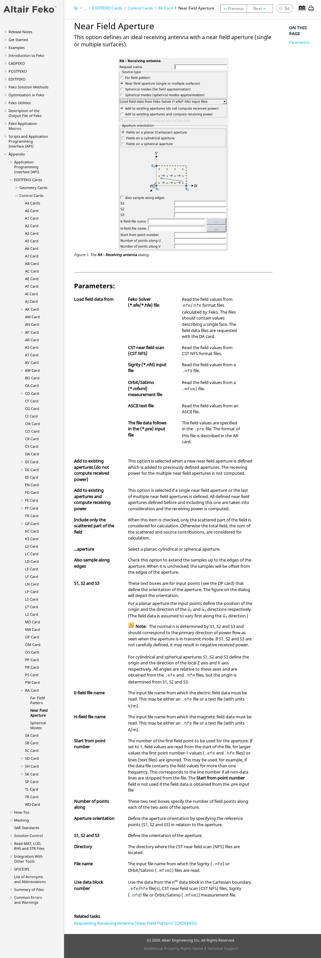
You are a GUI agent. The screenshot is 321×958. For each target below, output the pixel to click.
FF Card (31, 508)
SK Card (31, 774)
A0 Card (31, 210)
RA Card (32, 690)
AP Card (32, 332)
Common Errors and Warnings (28, 900)
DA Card (32, 453)
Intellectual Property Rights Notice (173, 948)
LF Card (31, 576)
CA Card (32, 385)
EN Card (32, 484)
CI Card (31, 416)
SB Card (31, 742)
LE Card (31, 568)
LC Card (31, 553)
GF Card (32, 523)
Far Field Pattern (37, 700)
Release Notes (20, 31)
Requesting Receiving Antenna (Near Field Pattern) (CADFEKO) (135, 923)
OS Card (32, 652)
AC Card (32, 271)
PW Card (32, 682)
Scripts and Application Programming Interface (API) (28, 141)
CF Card (31, 400)
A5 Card (31, 240)
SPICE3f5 (21, 869)
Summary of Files (29, 889)
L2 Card (31, 546)
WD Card (32, 804)
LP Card (31, 591)
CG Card (32, 408)
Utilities (20, 102)
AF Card (31, 286)
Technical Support (222, 948)
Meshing (21, 820)
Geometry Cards (33, 187)
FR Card (31, 515)
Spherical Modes (38, 725)
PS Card (31, 674)
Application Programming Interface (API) (26, 166)
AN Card (32, 324)
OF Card (32, 637)
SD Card (32, 758)
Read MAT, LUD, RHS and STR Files (29, 846)
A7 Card (31, 255)
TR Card (31, 796)
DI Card (31, 461)
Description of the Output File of (25, 113)
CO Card (32, 431)
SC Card (31, 750)
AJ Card (31, 301)
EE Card (31, 477)
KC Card (32, 531)
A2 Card (31, 225)
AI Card (31, 293)
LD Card (32, 561)
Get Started (18, 39)
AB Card (32, 263)
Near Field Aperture (39, 713)
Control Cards (31, 195)
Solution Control (28, 835)
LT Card (31, 606)
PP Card (32, 659)
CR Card (32, 438)
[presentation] (189, 609)
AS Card (31, 347)
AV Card (32, 362)
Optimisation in (26, 94)
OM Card (32, 644)
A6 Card (31, 248)
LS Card (31, 599)
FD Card (32, 492)
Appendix (17, 154)
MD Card (32, 621)
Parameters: (299, 42)
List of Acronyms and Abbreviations (30, 879)
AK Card (32, 309)
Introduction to (26, 55)
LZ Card (31, 614)
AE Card (31, 278)
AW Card (32, 370)
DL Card (32, 469)
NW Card (32, 629)
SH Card (32, 766)
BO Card (32, 377)
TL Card (31, 789)
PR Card (32, 667)
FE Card (31, 500)
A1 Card (31, 218)
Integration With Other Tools (28, 859)
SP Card (31, 781)
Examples (17, 47)
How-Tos (21, 812)
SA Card (31, 735)
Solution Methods (28, 86)
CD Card (32, 393)
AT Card (31, 354)
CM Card (32, 423)
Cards (28, 179)
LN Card (32, 584)
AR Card (32, 339)
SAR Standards (26, 827)
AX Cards (32, 203)
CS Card (31, 446)
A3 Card (31, 233)
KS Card (31, 538)
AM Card (32, 316)
